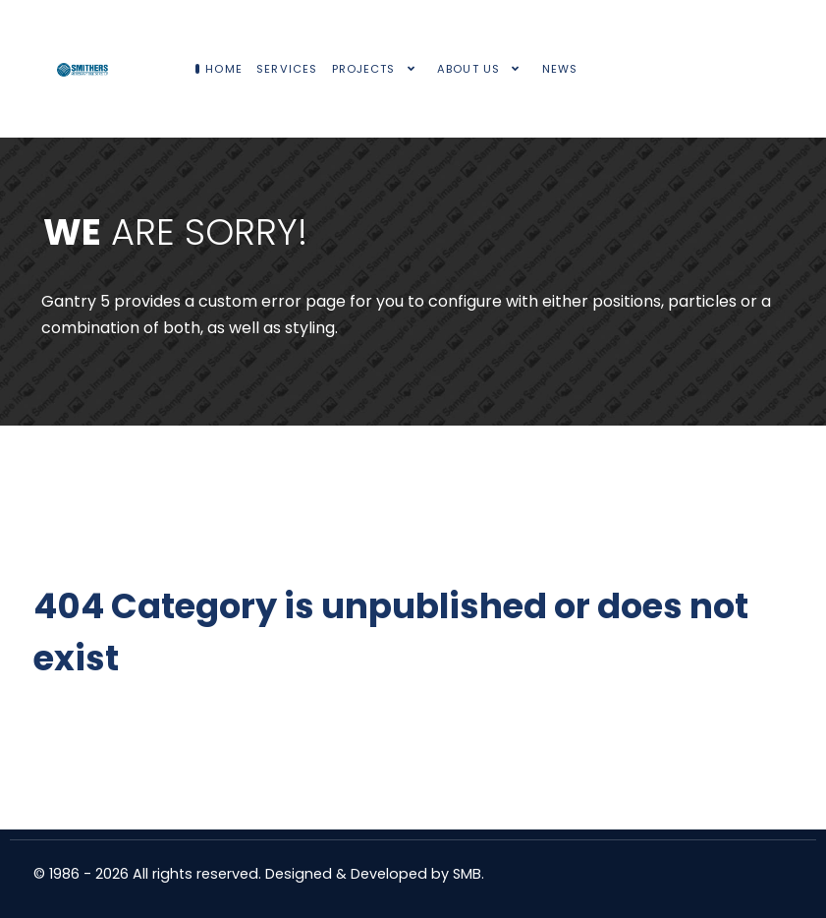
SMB (467, 874)
